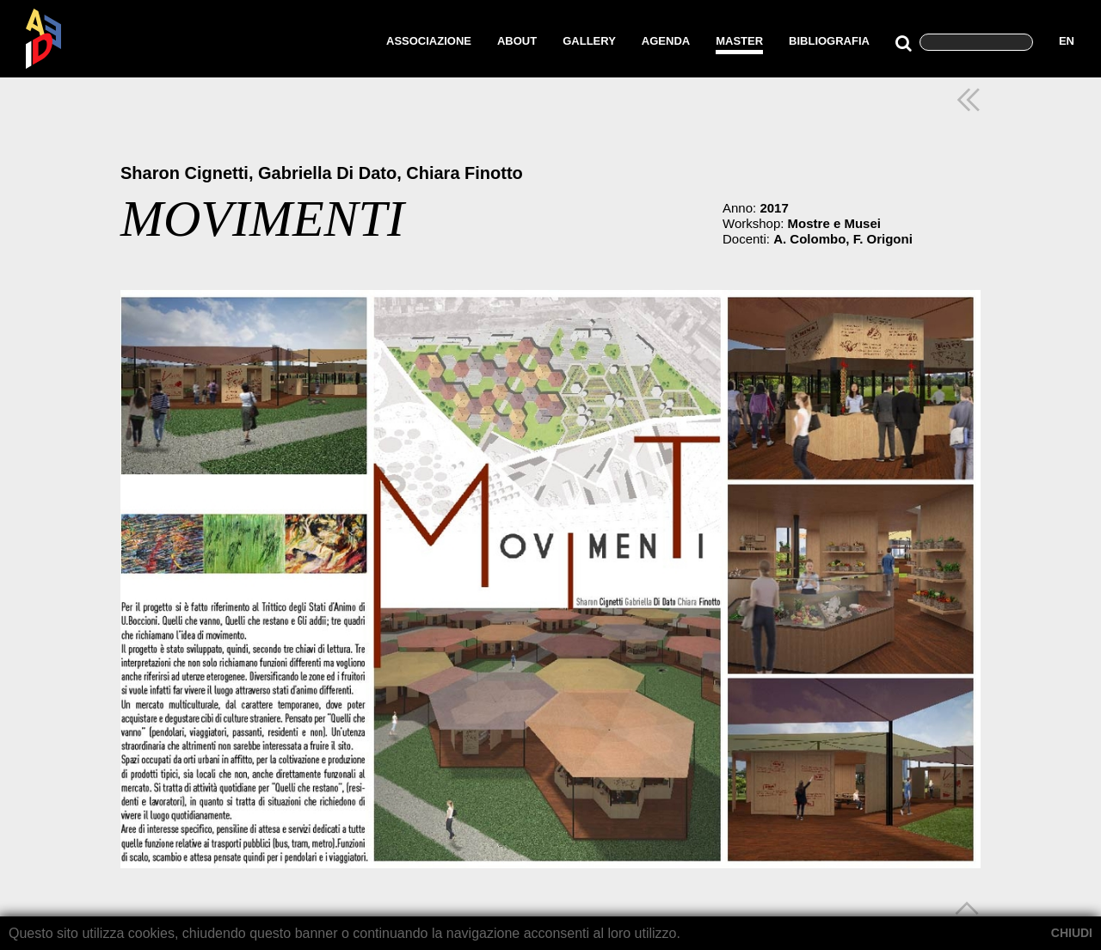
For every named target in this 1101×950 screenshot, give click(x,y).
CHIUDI (1071, 933)
